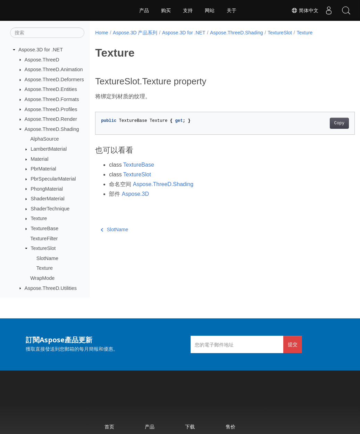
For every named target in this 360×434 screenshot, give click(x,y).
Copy (321, 123)
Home (101, 32)
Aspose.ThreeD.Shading (52, 129)
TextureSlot (43, 248)
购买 (166, 10)
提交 (293, 344)
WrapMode (42, 278)
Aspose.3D (135, 194)
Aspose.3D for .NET (40, 49)
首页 (109, 426)
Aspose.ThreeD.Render (51, 119)
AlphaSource (44, 139)
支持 (188, 10)
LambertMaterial (49, 149)
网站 (210, 10)
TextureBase (44, 228)
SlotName (47, 258)
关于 (231, 10)
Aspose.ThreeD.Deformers (54, 79)
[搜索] (47, 32)
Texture (39, 218)
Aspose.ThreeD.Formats (52, 99)
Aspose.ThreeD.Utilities (51, 288)
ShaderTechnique (50, 208)
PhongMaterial (47, 189)
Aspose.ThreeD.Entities (51, 89)
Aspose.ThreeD (42, 59)
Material (39, 159)
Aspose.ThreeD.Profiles (51, 109)
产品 (144, 10)
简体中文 (304, 10)
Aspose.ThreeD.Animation (54, 69)
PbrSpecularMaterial (53, 179)
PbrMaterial (43, 169)
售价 (230, 426)
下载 (190, 426)
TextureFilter (44, 238)
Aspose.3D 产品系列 (135, 32)
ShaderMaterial (48, 198)
